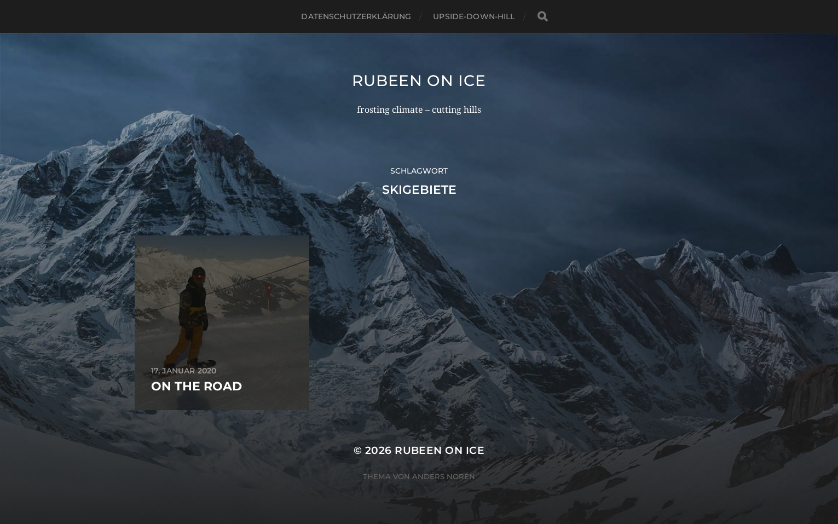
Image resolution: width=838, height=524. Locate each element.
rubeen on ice (419, 80)
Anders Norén (443, 476)
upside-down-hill (474, 16)
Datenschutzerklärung (356, 16)
